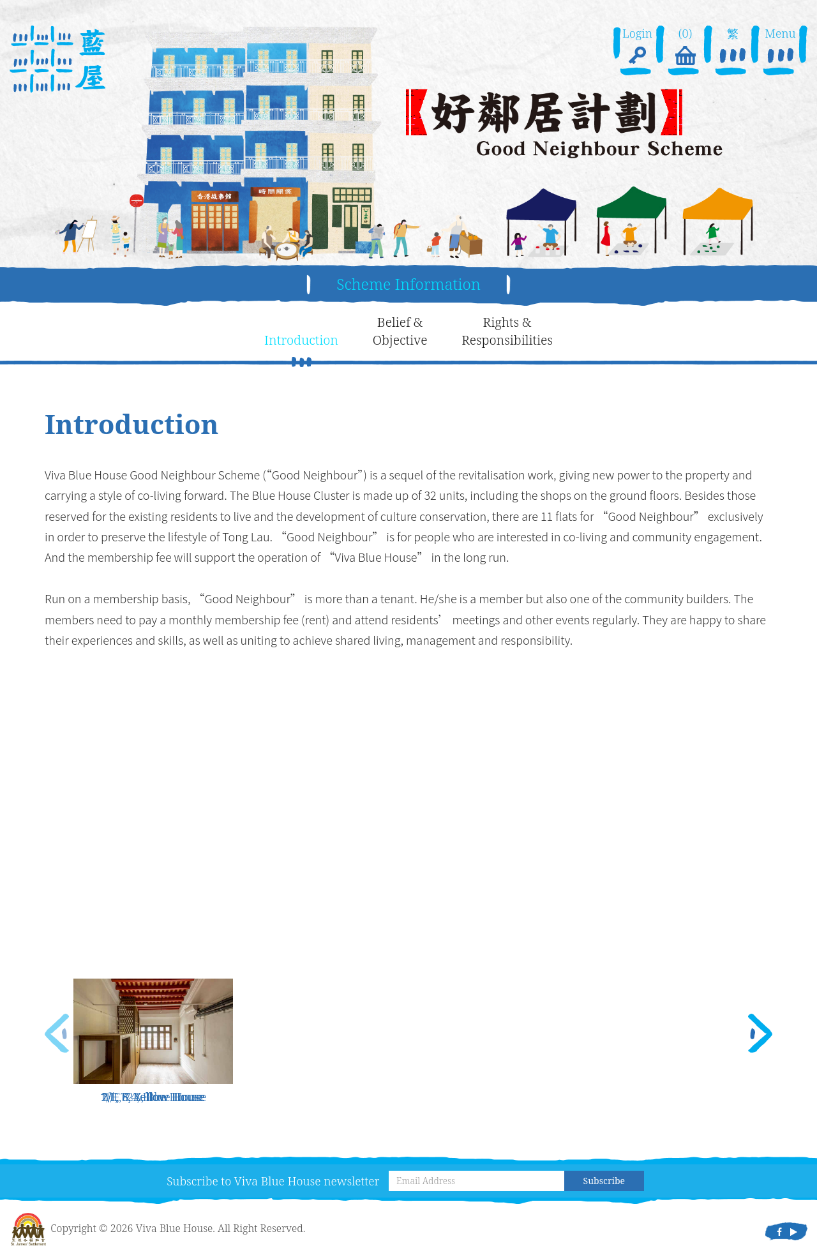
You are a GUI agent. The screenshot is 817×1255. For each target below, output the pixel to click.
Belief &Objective (400, 331)
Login (637, 47)
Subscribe (604, 1181)
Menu (780, 47)
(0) (684, 47)
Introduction (301, 340)
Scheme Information (408, 283)
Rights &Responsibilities (507, 331)
